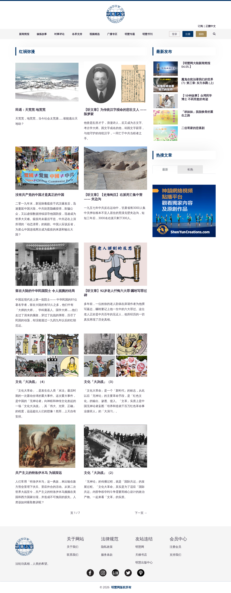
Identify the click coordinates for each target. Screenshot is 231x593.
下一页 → (141, 513)
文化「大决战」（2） (99, 472)
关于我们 (72, 547)
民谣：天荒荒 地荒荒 (30, 109)
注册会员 (175, 547)
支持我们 (175, 555)
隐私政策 (107, 547)
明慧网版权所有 (121, 587)
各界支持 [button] (77, 34)
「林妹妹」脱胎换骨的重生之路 (197, 113)
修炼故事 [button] (42, 34)
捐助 (201, 34)
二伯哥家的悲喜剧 (192, 128)
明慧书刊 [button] (147, 34)
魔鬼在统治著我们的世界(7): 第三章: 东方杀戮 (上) (197, 81)
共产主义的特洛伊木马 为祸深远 (38, 472)
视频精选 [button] (95, 34)
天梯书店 (141, 555)
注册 (187, 34)
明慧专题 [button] (130, 34)
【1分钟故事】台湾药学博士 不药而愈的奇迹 (196, 97)
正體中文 (211, 26)
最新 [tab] (165, 169)
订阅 (200, 26)
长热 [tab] (190, 169)
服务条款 (107, 555)
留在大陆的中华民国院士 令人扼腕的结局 (45, 290)
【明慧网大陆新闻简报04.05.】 (195, 64)
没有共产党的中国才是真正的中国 (39, 194)
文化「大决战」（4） (30, 381)
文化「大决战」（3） (99, 381)
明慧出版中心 (144, 562)
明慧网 (139, 547)
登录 (174, 34)
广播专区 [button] (112, 34)
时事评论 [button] (59, 34)
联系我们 (72, 555)
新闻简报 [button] (24, 34)
